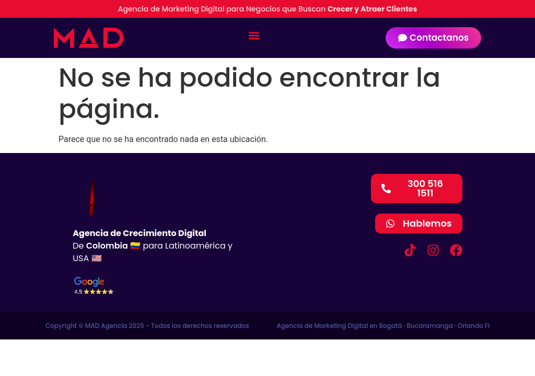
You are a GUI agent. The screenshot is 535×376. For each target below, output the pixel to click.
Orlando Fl (474, 325)
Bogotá (390, 325)
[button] (253, 35)
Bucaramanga (430, 325)
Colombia (107, 246)
